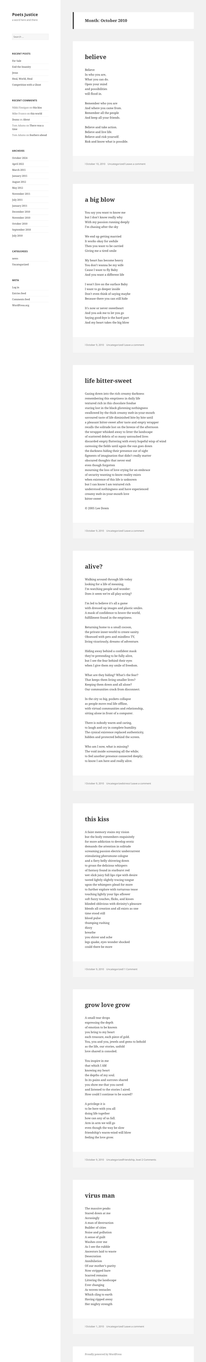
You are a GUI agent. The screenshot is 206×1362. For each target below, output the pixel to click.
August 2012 (19, 181)
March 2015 (19, 170)
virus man (100, 1195)
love (138, 1159)
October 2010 (19, 223)
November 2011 (21, 193)
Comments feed (21, 299)
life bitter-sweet (108, 380)
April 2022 (18, 164)
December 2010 (21, 211)
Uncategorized (20, 264)
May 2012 (17, 187)
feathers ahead (38, 135)
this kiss (37, 107)
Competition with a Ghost (26, 84)
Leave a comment (136, 164)
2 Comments (149, 1159)
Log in (15, 287)
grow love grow (107, 1005)
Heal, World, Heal (22, 78)
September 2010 (21, 229)
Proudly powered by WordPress (103, 1354)
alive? (94, 566)
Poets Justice (25, 14)
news (15, 258)
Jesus (15, 72)
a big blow (100, 199)
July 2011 (17, 199)
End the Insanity (21, 66)
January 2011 (19, 205)
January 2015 (19, 176)
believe (95, 57)
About (26, 119)
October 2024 (19, 158)
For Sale (16, 60)
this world (36, 113)
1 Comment (130, 969)
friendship (129, 1159)
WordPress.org (20, 305)
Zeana (15, 119)
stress (126, 783)
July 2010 (17, 235)
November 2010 (21, 217)
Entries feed (19, 293)
